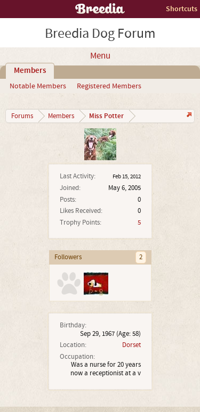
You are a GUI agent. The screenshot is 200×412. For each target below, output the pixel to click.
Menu (100, 56)
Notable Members (38, 86)
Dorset (131, 345)
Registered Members (109, 86)
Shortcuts (181, 9)
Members (30, 70)
